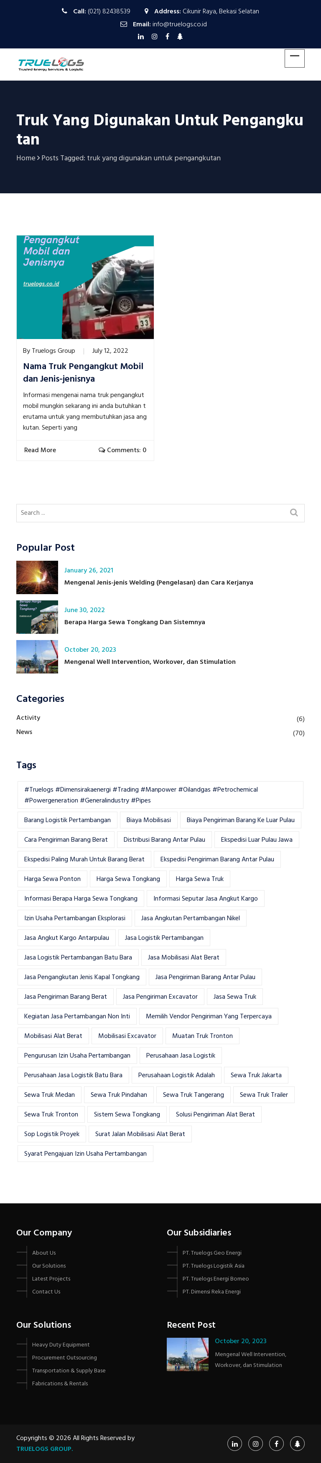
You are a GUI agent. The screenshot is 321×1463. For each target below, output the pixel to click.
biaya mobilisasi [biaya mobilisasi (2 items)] (149, 820)
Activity (28, 718)
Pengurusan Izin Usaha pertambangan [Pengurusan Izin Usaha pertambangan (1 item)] (77, 1055)
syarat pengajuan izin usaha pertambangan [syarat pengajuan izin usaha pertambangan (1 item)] (85, 1154)
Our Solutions (49, 1266)
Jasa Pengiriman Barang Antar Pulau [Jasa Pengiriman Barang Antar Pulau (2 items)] (205, 977)
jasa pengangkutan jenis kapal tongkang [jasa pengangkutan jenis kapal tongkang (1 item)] (82, 977)
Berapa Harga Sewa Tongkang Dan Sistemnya (134, 622)
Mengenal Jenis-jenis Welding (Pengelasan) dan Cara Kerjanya (158, 582)
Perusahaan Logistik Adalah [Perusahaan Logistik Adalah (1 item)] (176, 1075)
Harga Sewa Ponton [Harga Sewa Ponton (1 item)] (52, 879)
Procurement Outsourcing (64, 1358)
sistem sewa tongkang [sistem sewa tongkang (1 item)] (127, 1114)
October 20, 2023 (90, 650)
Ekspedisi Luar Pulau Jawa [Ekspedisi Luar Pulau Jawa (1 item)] (257, 840)
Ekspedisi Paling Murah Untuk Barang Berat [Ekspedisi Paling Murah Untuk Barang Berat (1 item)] (84, 859)
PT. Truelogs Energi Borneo (216, 1279)
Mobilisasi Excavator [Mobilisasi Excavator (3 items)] (127, 1036)
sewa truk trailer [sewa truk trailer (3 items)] (264, 1095)
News (24, 732)
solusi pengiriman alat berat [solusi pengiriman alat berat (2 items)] (215, 1114)
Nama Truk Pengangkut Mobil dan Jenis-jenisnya (83, 373)
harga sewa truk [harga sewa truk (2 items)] (200, 879)
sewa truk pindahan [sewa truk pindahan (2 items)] (119, 1095)
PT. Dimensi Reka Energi (212, 1292)
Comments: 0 (122, 450)
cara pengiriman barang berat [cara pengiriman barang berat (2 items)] (66, 840)
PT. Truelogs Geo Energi (212, 1253)
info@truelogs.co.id (180, 24)
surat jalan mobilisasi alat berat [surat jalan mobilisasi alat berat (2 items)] (140, 1134)
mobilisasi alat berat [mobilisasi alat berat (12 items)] (53, 1036)
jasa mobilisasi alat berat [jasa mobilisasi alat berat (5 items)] (183, 957)
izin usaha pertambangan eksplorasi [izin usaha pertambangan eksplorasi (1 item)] (74, 918)
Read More (41, 450)
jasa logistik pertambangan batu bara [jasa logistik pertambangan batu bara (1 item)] (78, 957)
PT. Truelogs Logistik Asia (214, 1266)
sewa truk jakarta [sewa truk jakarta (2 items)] (256, 1075)
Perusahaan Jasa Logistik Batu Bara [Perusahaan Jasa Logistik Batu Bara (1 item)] (73, 1075)
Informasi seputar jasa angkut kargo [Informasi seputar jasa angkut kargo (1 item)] (205, 898)
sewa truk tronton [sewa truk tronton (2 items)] (51, 1114)
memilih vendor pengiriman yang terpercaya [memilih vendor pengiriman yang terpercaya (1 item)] (209, 1016)
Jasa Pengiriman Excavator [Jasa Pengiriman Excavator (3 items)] (160, 997)
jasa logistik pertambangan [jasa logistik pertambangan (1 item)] (164, 938)
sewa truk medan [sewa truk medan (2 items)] (49, 1095)
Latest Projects (51, 1279)
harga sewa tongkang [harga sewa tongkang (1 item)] (128, 879)
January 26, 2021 (88, 570)
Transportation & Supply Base (69, 1371)
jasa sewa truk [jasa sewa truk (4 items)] (235, 997)
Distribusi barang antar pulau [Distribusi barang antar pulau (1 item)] (164, 840)
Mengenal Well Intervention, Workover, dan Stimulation (150, 662)
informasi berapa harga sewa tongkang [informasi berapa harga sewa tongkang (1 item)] (81, 898)
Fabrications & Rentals (60, 1384)
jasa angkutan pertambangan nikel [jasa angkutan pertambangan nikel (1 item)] (190, 918)
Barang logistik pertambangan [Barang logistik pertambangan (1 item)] (67, 820)
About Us (44, 1253)
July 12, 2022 (110, 351)
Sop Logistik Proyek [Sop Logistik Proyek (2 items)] (51, 1134)
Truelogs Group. (44, 1449)
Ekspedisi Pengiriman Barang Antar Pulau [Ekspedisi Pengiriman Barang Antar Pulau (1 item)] (217, 859)
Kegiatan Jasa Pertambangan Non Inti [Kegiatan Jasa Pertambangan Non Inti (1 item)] (77, 1016)
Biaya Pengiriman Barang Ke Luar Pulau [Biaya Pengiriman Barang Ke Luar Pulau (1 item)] (241, 820)
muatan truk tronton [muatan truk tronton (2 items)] (202, 1036)
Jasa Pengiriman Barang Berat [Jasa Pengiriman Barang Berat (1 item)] (65, 997)
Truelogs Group (53, 351)
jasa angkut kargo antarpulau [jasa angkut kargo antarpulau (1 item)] (66, 938)
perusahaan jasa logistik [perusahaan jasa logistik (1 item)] (180, 1055)
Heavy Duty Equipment (61, 1345)
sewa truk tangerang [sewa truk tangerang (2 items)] (193, 1095)
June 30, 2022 (84, 610)
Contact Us (46, 1292)
